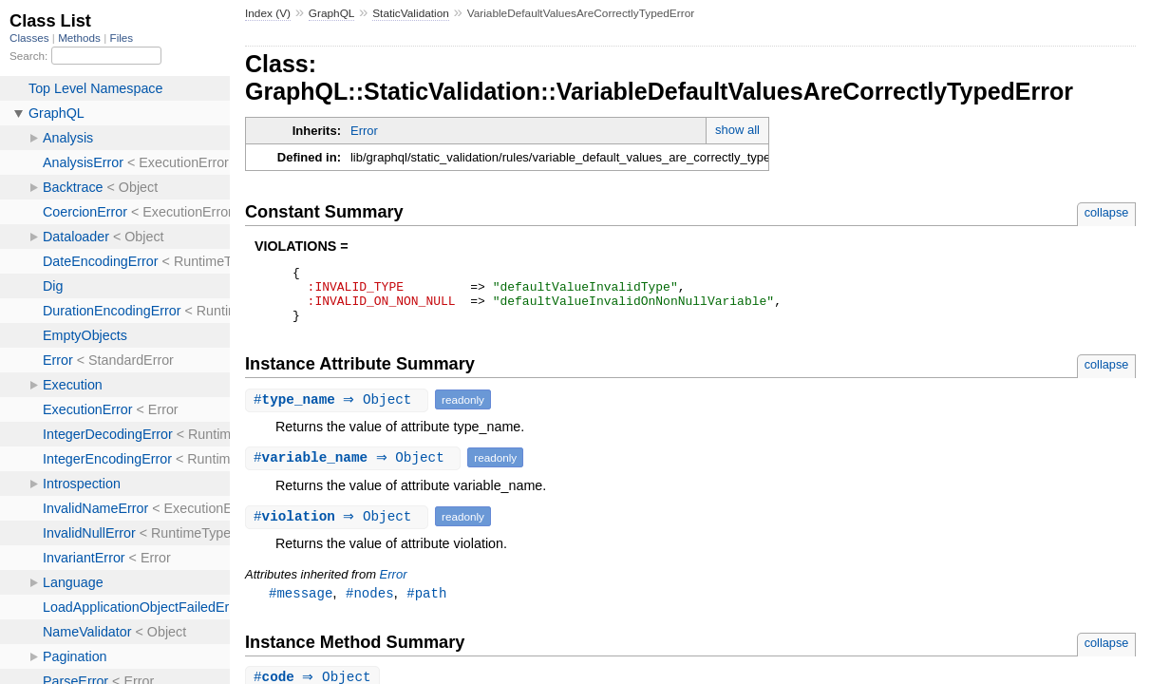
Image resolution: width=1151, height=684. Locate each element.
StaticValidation (410, 13)
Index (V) (268, 13)
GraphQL (332, 13)
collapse (1107, 212)
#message (300, 605)
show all (737, 130)
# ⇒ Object (339, 411)
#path (426, 605)
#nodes (370, 605)
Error (364, 131)
